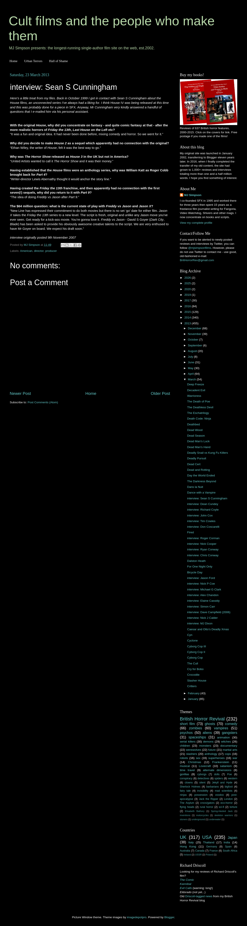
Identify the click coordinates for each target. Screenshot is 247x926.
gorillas (184, 774)
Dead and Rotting (198, 469)
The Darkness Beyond (201, 481)
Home (14, 61)
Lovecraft (205, 766)
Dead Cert (194, 464)
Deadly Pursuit (196, 458)
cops (228, 754)
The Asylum (187, 802)
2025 (188, 283)
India (227, 842)
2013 (188, 323)
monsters (205, 745)
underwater (215, 819)
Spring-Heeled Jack (222, 811)
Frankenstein (220, 762)
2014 (188, 317)
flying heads (187, 807)
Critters (192, 686)
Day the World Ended (201, 475)
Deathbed (193, 424)
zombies (195, 728)
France (214, 850)
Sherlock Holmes (190, 786)
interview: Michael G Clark (204, 589)
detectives (204, 778)
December (195, 328)
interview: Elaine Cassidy (203, 600)
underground (198, 819)
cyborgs (201, 774)
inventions (185, 815)
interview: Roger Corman (203, 538)
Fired (190, 532)
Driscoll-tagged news (198, 896)
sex (198, 758)
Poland (209, 854)
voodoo (219, 794)
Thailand (208, 842)
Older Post (160, 393)
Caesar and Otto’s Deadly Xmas (208, 629)
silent (202, 782)
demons (208, 741)
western (232, 778)
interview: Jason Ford (201, 578)
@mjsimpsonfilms (199, 247)
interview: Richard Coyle (203, 509)
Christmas (194, 762)
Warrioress (194, 395)
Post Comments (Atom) (43, 402)
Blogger (169, 917)
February (194, 693)
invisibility (202, 790)
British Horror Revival (202, 719)
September (195, 345)
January (193, 699)
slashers (191, 754)
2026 (188, 277)
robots (184, 758)
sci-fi (221, 807)
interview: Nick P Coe (201, 583)
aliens (207, 733)
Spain (228, 846)
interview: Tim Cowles (201, 521)
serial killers (187, 741)
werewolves (193, 749)
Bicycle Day (195, 572)
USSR (198, 854)
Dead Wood (195, 430)
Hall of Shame (58, 61)
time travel (187, 770)
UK (183, 837)
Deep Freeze (195, 384)
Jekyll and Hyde (222, 782)
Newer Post (20, 393)
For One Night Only (199, 566)
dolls (216, 774)
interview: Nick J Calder (202, 617)
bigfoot (228, 786)
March (192, 379)
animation (223, 737)
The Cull (192, 663)
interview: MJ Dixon (200, 623)
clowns (189, 782)
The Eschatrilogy (198, 413)
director (39, 250)
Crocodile (193, 674)
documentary (228, 745)
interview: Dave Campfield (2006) (209, 612)
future (212, 749)
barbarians (212, 786)
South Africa (230, 850)
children (185, 745)
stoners (183, 819)
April (191, 373)
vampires (221, 728)
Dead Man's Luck (198, 441)
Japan (232, 837)
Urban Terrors (33, 61)
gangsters (229, 733)
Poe (229, 774)
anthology (211, 754)
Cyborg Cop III (196, 646)
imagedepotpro (136, 917)
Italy (191, 842)
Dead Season (196, 435)
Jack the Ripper (208, 799)
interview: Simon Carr (201, 606)
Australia (185, 850)
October (193, 339)
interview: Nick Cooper (201, 543)
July (191, 356)
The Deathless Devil (200, 407)
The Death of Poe (198, 401)
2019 (188, 294)
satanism (226, 766)
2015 (188, 311)
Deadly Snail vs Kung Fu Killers (207, 452)
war (234, 758)
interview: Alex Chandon (203, 595)
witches (226, 741)
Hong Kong (188, 846)
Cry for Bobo (195, 669)
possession (201, 794)
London (228, 799)
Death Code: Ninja (199, 418)
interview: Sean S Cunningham (207, 498)
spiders (218, 778)
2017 (188, 300)
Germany (211, 846)
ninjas (183, 794)
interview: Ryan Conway (203, 549)
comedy (231, 724)
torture (233, 807)
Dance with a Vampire (201, 492)
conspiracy (186, 778)
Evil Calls (186, 888)
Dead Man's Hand (199, 447)
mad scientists (223, 790)
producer (51, 250)
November (195, 334)
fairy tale (185, 790)
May (191, 368)
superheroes (216, 758)
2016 (188, 306)
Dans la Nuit (195, 487)
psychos (186, 733)
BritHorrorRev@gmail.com (197, 260)
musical (185, 766)
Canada (200, 850)
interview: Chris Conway (203, 555)
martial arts (230, 749)
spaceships (197, 737)
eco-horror (227, 802)
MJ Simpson (193, 195)
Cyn (189, 635)
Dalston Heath (196, 561)
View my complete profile (196, 222)
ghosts (210, 724)
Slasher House (196, 680)
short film (187, 724)
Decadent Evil (196, 390)
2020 (188, 289)
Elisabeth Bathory (195, 811)
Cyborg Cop (195, 657)
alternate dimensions (217, 770)
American (26, 250)
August (193, 351)
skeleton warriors (223, 815)
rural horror (206, 807)
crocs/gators (207, 802)
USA (207, 837)
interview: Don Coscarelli (203, 526)
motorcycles (202, 815)
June (191, 362)
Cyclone (192, 640)
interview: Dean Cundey (202, 504)
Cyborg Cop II (196, 652)
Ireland (187, 854)
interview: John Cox (200, 515)
